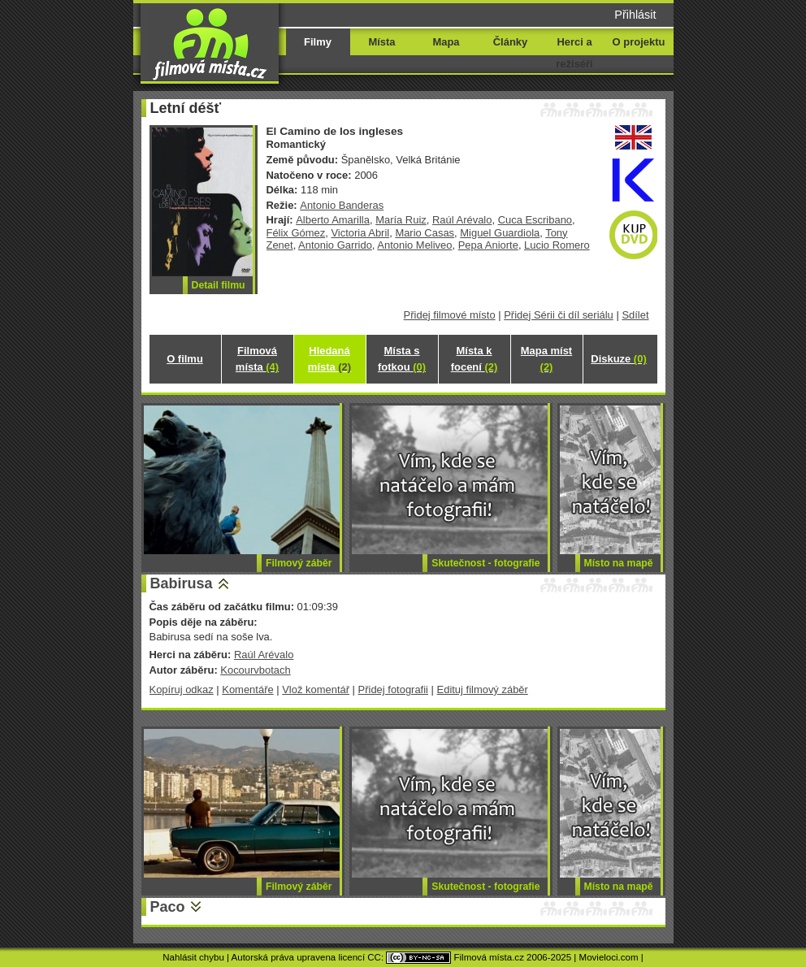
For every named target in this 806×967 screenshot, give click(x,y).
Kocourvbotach (255, 670)
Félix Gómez (296, 233)
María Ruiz (401, 220)
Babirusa (181, 583)
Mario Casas (424, 233)
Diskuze (618, 359)
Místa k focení (474, 359)
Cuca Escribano (535, 220)
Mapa (445, 42)
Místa (381, 42)
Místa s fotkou (402, 359)
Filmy (318, 42)
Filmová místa (257, 359)
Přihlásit (635, 14)
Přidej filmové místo (450, 315)
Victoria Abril (360, 233)
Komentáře (247, 689)
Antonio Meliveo (414, 245)
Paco (167, 907)
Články (510, 42)
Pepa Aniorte (488, 245)
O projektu (639, 42)
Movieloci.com (609, 957)
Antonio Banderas (342, 205)
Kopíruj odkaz (182, 689)
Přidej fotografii (393, 689)
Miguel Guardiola (500, 233)
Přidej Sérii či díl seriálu (558, 315)
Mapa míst (546, 359)
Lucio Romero (557, 245)
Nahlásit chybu (193, 957)
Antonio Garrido (335, 245)
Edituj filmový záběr (482, 689)
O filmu (185, 359)
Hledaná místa (329, 359)
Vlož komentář (315, 689)
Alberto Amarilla (333, 220)
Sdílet (635, 315)
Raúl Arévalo (462, 220)
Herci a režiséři (574, 53)
